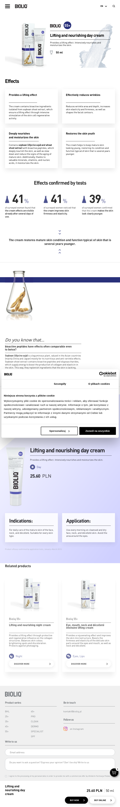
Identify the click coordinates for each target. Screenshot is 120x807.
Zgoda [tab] (21, 383)
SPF (33, 736)
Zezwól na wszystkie (97, 430)
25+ (7, 716)
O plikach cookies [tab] (99, 383)
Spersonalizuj (59, 430)
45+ (7, 726)
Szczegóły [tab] (60, 383)
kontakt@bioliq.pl (72, 711)
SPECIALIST (37, 731)
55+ (7, 731)
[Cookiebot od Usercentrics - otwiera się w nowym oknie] (101, 374)
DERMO (35, 726)
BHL (7, 711)
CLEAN (34, 721)
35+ (7, 721)
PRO (33, 716)
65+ (32, 711)
